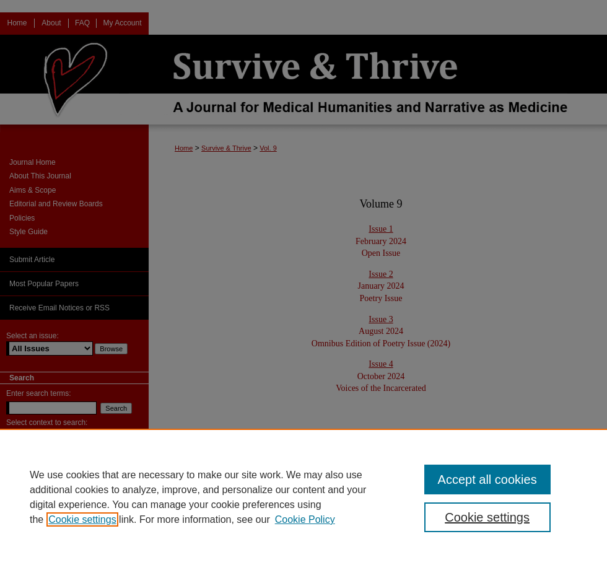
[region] (303, 497)
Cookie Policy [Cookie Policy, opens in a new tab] (305, 519)
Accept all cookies (487, 479)
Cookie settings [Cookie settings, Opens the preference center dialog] (487, 517)
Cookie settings (82, 519)
